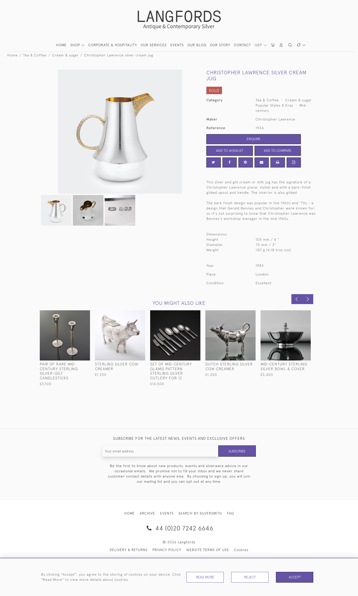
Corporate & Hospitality (112, 45)
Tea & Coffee (34, 55)
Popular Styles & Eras (274, 105)
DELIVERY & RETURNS (128, 550)
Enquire (254, 139)
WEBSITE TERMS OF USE (207, 550)
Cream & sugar (65, 55)
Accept (294, 577)
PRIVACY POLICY (166, 550)
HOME (61, 45)
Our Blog (196, 45)
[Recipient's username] (160, 451)
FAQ (230, 513)
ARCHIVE (147, 513)
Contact (242, 45)
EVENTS (167, 513)
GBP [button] (259, 45)
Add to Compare (278, 151)
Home (12, 55)
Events (177, 45)
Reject (250, 577)
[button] (281, 45)
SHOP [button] (75, 45)
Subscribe (237, 451)
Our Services (154, 45)
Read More (205, 577)
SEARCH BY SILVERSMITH (200, 513)
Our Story (220, 45)
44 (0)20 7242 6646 (179, 528)
